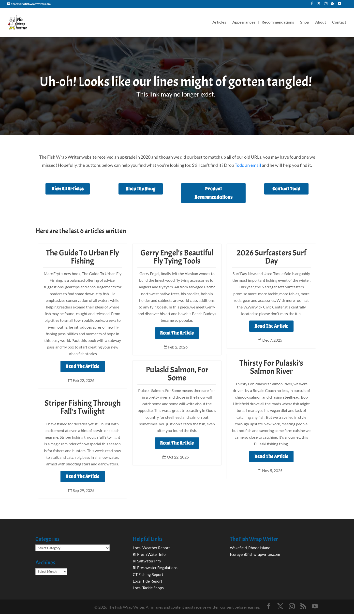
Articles (219, 22)
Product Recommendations (213, 192)
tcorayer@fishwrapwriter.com (255, 554)
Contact (339, 22)
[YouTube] (339, 5)
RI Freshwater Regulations (155, 567)
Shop (304, 22)
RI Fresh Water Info (149, 554)
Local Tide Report (147, 581)
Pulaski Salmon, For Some (177, 373)
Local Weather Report (152, 547)
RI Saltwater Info (147, 560)
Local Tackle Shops (148, 587)
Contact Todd (286, 188)
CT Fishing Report (148, 574)
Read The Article (82, 366)
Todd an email (248, 165)
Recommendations (278, 22)
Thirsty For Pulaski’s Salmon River (271, 367)
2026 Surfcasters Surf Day (271, 257)
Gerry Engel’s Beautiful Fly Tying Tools (177, 257)
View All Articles (68, 188)
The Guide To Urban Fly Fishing (82, 257)
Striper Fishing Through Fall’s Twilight (82, 407)
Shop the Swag (141, 188)
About (320, 22)
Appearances (243, 22)
